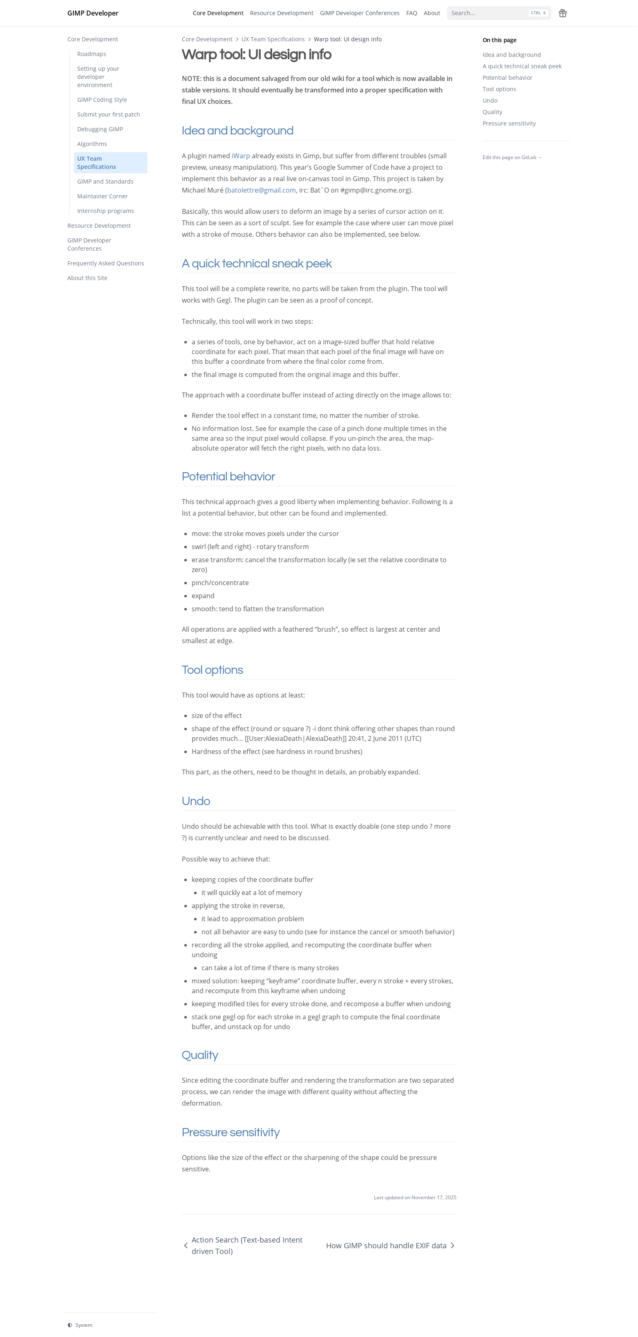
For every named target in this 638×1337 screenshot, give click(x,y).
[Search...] (499, 13)
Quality (492, 112)
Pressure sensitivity (509, 123)
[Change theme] (110, 1325)
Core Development (207, 39)
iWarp (241, 155)
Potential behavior (508, 77)
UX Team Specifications (273, 39)
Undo (490, 100)
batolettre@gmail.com (261, 190)
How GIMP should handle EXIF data (391, 1245)
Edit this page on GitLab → (512, 157)
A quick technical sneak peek (522, 66)
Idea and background (512, 54)
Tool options (499, 89)
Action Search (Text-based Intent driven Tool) (242, 1245)
